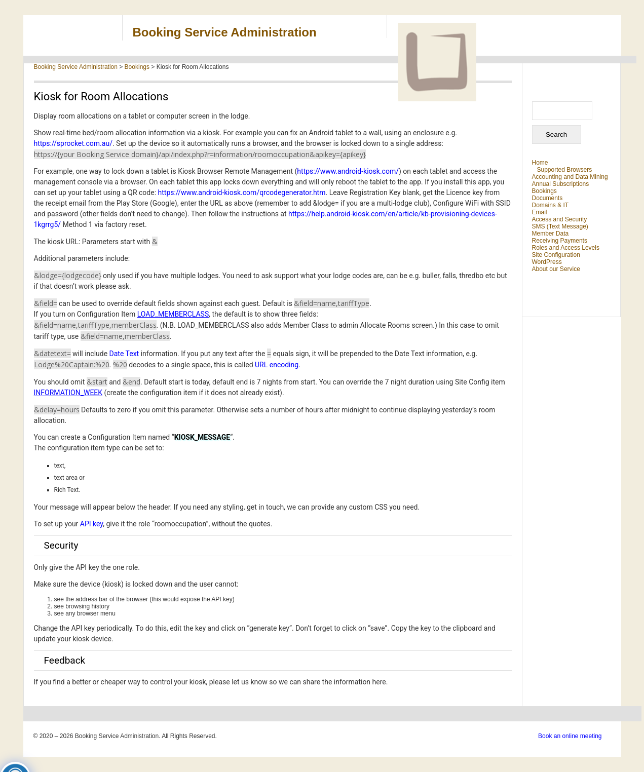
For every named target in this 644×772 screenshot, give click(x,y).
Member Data (550, 233)
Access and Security (559, 219)
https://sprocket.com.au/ (73, 143)
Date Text (124, 354)
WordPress (547, 261)
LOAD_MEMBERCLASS (173, 314)
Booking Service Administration (225, 32)
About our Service (556, 269)
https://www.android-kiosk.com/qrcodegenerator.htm (242, 192)
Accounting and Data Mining (570, 176)
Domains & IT (550, 205)
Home (540, 162)
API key (91, 524)
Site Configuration (556, 254)
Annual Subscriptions (560, 183)
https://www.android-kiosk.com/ (348, 171)
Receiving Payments (559, 240)
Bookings (544, 191)
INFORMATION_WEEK (68, 393)
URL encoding (276, 365)
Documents (547, 198)
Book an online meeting (569, 736)
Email (539, 212)
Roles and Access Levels (565, 247)
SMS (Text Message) (560, 226)
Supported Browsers (564, 169)
